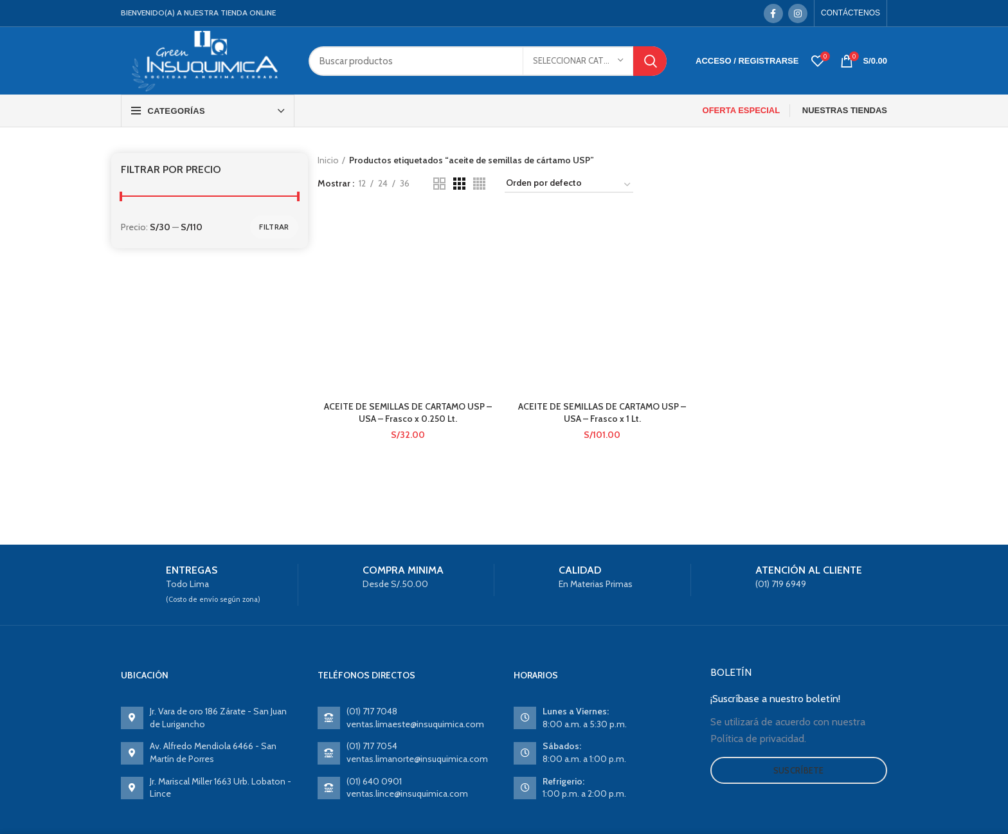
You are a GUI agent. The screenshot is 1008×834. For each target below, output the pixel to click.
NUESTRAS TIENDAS (844, 110)
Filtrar (274, 226)
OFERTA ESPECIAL (741, 110)
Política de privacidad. (758, 738)
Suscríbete (798, 770)
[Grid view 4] (479, 183)
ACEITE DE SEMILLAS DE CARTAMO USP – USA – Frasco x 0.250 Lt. (408, 332)
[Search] (488, 61)
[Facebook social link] (773, 13)
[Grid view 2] (439, 183)
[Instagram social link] (797, 13)
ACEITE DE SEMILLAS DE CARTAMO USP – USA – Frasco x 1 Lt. (602, 288)
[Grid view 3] (459, 183)
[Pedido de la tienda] (569, 185)
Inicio (328, 160)
